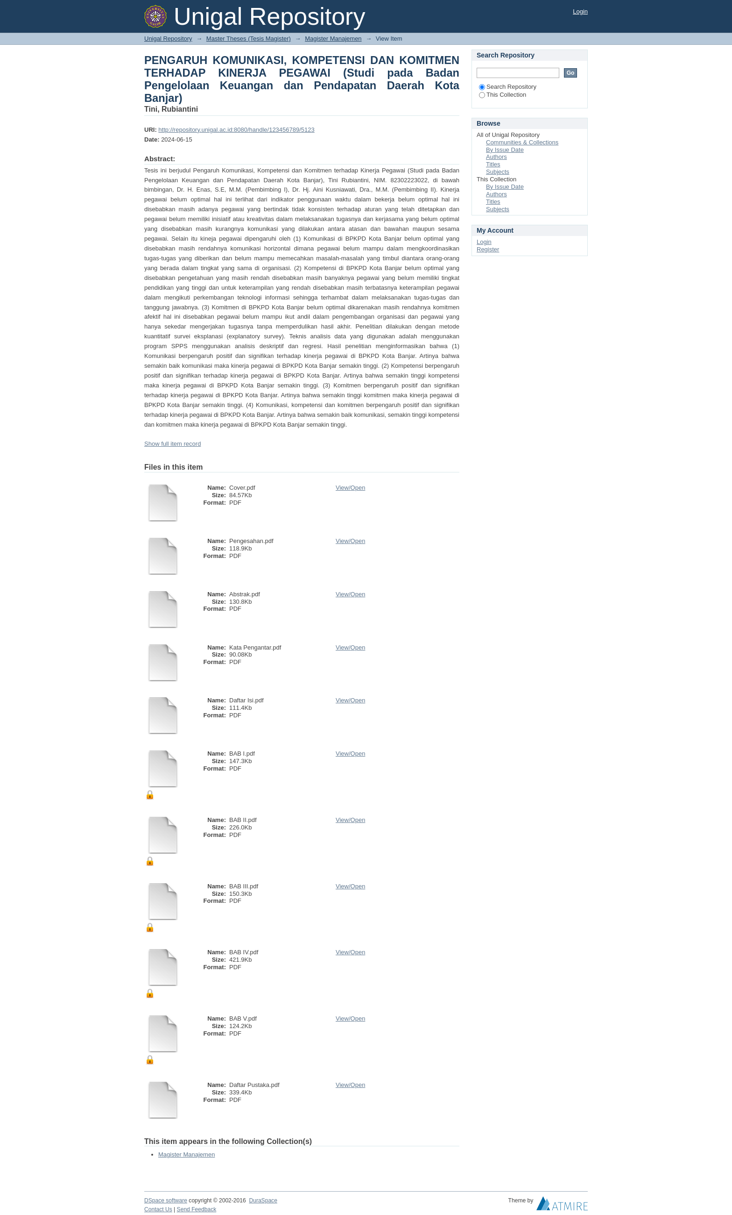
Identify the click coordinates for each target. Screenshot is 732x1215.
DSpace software (165, 1200)
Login (580, 11)
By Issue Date (505, 149)
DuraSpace (263, 1200)
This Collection (502, 94)
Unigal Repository (168, 38)
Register (488, 249)
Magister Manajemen (333, 38)
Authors (496, 156)
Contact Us (158, 1209)
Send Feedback (197, 1209)
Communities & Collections (522, 142)
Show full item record (172, 443)
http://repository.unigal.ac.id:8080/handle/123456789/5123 (236, 129)
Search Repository (507, 86)
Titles (493, 164)
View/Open (350, 487)
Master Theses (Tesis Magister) (248, 38)
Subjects (497, 171)
